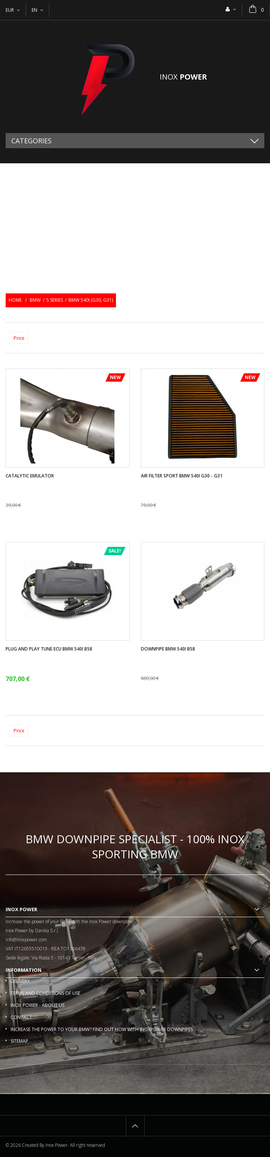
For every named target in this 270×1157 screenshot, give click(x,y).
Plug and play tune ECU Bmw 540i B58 (49, 649)
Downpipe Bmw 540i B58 (168, 649)
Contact (21, 1017)
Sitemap (19, 1041)
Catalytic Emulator (30, 476)
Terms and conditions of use (45, 993)
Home (15, 300)
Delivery (20, 981)
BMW (35, 300)
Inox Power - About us (37, 1005)
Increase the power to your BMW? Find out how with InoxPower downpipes (102, 1029)
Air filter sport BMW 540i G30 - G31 (182, 476)
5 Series (54, 300)
